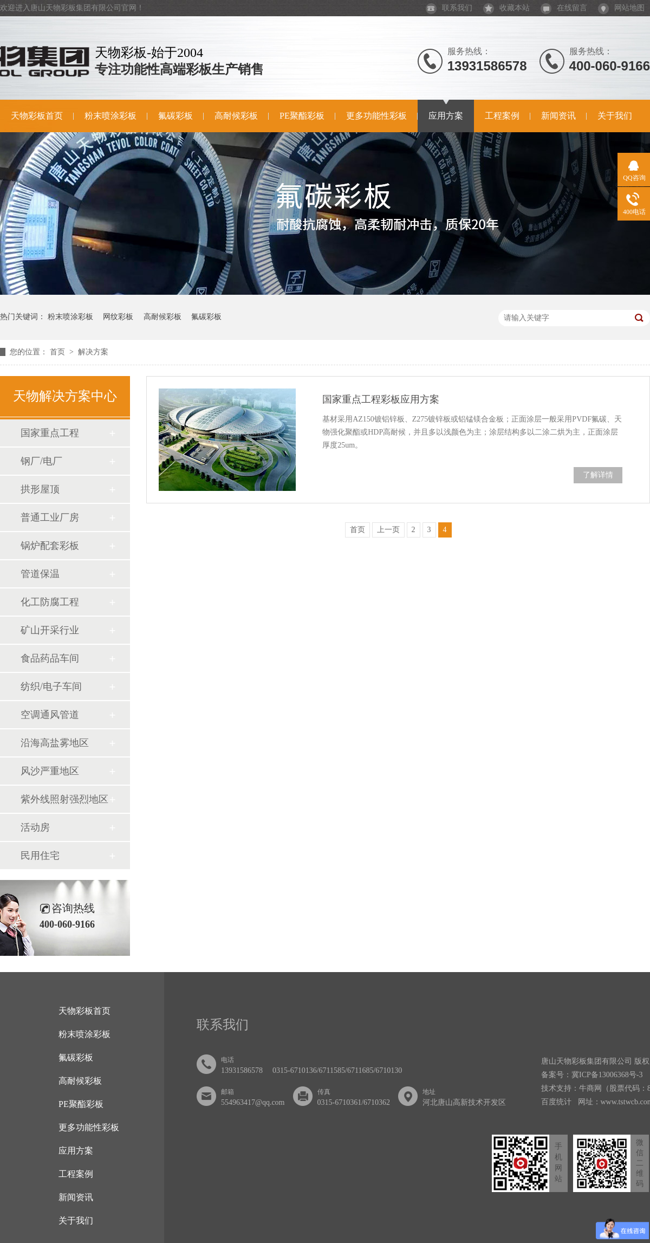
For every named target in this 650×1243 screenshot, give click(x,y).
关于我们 (614, 115)
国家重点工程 (50, 433)
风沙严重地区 (50, 771)
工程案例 (502, 115)
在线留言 (564, 8)
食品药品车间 (50, 658)
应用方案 (445, 115)
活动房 (35, 827)
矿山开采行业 (50, 630)
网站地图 (621, 8)
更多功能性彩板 (376, 115)
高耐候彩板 (236, 115)
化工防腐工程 (50, 602)
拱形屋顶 (40, 489)
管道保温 (40, 573)
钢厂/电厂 (41, 461)
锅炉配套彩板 (50, 545)
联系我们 (449, 8)
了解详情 (598, 475)
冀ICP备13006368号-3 (606, 1075)
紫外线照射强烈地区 (64, 799)
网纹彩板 (118, 317)
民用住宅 (40, 855)
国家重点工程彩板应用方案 (380, 399)
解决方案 (93, 352)
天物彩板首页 (37, 115)
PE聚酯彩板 (302, 115)
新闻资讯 (558, 115)
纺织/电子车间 (51, 686)
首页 (58, 352)
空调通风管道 (50, 714)
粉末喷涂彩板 (110, 115)
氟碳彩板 (175, 115)
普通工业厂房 (50, 517)
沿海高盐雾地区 (55, 742)
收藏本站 (506, 8)
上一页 (388, 530)
